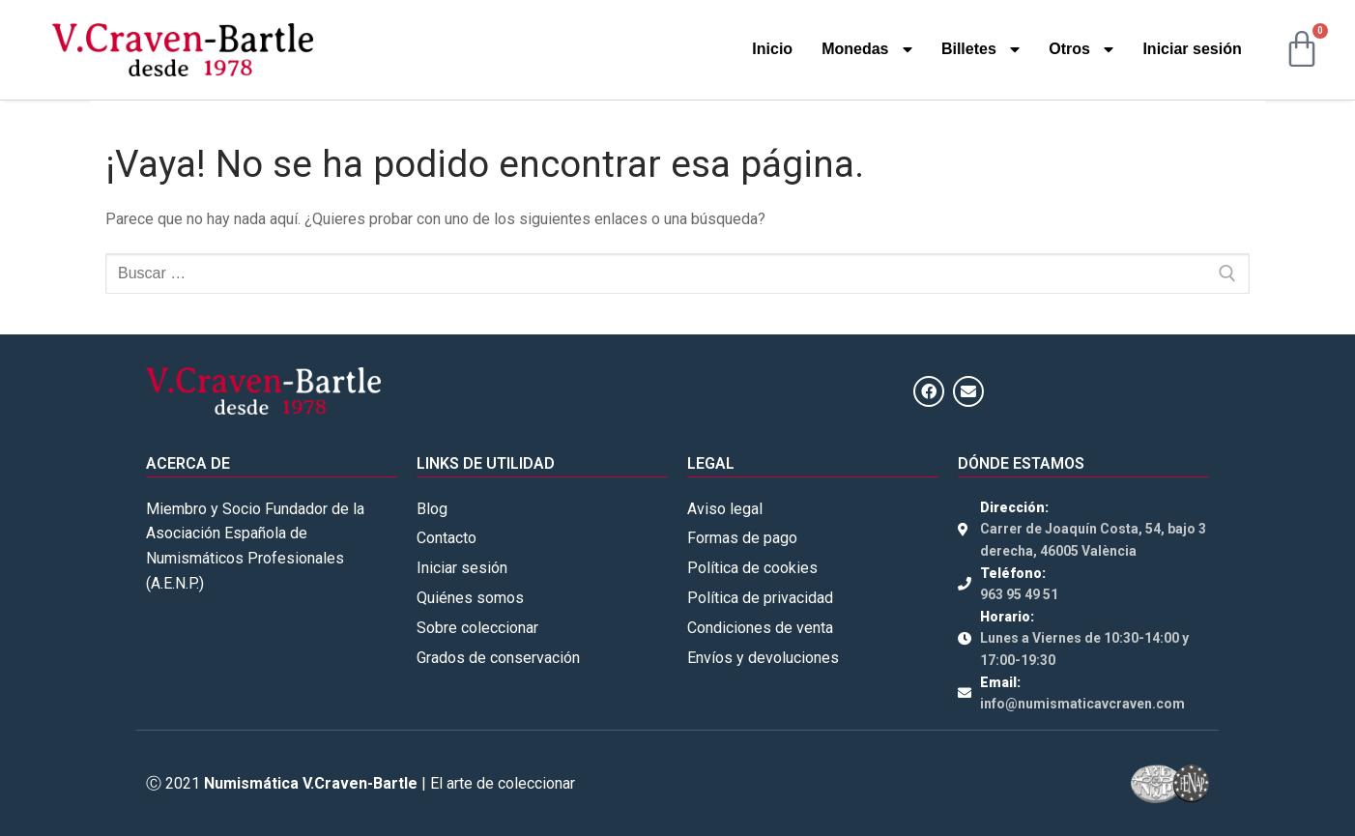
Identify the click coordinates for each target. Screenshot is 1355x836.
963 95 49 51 (1019, 594)
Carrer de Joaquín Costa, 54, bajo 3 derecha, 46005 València (1093, 540)
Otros (1081, 49)
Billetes (980, 49)
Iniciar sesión (1191, 49)
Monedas (867, 49)
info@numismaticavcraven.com (1082, 703)
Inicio (772, 49)
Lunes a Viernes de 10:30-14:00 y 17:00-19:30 (1084, 649)
